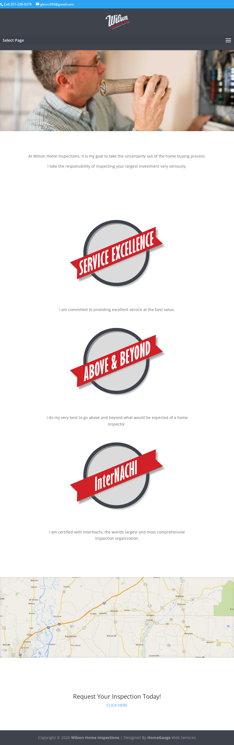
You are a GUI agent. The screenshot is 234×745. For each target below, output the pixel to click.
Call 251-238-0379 (18, 4)
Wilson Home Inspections (95, 737)
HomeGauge (159, 737)
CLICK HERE (117, 705)
